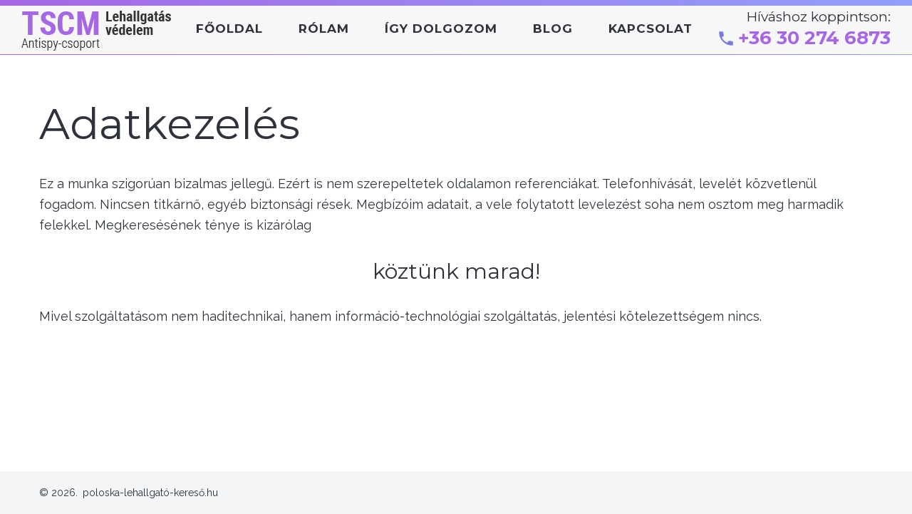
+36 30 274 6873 (814, 37)
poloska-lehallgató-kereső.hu (150, 492)
